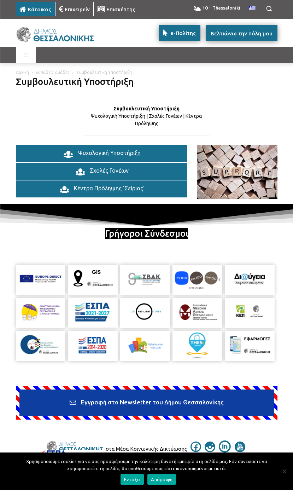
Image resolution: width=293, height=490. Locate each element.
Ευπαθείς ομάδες (53, 72)
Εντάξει (132, 479)
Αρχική (22, 72)
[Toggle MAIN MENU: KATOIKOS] (26, 55)
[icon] (196, 450)
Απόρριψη (161, 479)
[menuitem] (252, 8)
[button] (269, 8)
